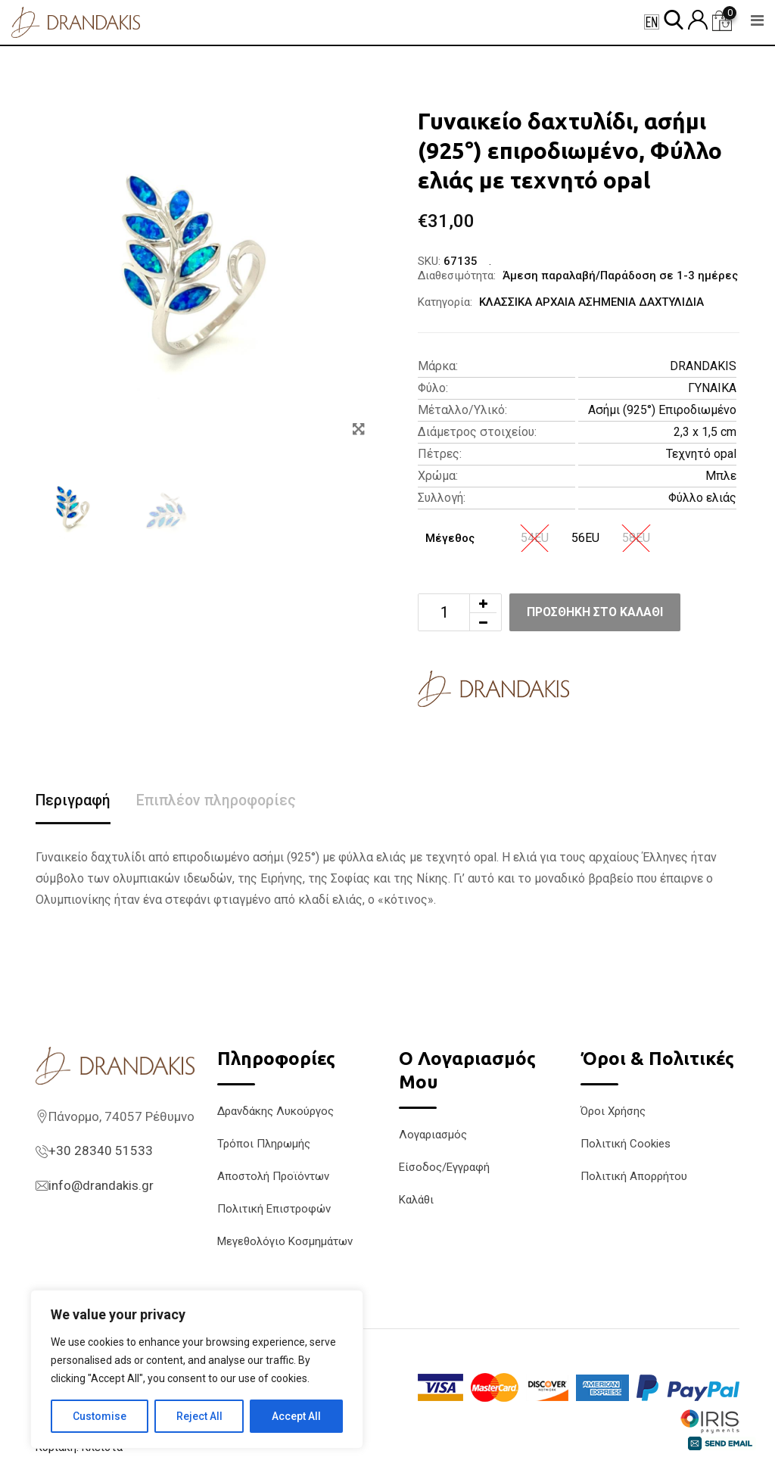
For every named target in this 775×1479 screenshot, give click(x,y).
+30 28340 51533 (100, 1151)
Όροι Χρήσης (613, 1111)
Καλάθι (416, 1200)
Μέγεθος (450, 538)
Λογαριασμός (433, 1135)
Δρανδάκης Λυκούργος (275, 1111)
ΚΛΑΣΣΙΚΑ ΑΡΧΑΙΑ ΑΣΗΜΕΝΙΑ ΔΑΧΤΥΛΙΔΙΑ (591, 302)
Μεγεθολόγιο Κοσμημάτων (285, 1241)
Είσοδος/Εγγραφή (444, 1168)
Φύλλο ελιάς (702, 497)
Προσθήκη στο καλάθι (598, 612)
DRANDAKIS (703, 366)
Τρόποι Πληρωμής (263, 1144)
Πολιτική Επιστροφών (274, 1209)
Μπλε (720, 476)
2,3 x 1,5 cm (705, 432)
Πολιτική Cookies (625, 1144)
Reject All (199, 1416)
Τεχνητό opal (701, 454)
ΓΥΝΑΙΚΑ (712, 388)
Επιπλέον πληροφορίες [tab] (219, 801)
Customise (99, 1416)
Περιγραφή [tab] (74, 801)
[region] (196, 1369)
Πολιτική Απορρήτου (633, 1176)
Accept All (296, 1416)
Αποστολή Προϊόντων (273, 1176)
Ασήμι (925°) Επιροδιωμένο (662, 410)
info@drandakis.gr (101, 1186)
